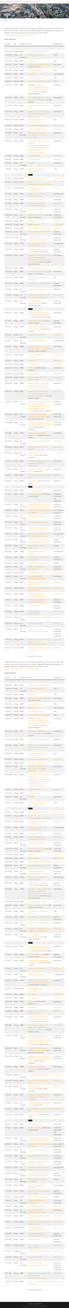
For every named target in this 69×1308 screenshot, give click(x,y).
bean (55, 268)
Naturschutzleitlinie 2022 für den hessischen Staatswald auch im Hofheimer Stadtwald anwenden (38, 385)
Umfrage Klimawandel (35, 77)
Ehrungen (31, 163)
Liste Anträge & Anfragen (36, 209)
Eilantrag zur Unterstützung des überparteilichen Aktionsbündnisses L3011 (39, 315)
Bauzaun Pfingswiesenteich (37, 335)
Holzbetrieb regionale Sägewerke (38, 51)
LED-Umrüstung (33, 364)
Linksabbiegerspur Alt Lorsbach (38, 522)
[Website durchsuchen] (63, 20)
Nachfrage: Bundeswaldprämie (37, 125)
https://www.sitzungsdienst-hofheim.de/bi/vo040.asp (21, 35)
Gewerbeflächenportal (35, 490)
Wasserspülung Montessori (36, 178)
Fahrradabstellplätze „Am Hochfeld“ (39, 232)
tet (61, 374)
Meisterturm (32, 74)
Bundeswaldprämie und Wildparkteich (40, 228)
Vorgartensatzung (34, 606)
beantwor (57, 374)
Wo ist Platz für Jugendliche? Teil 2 (39, 441)
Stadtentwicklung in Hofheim (37, 268)
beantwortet (58, 125)
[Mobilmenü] (5, 20)
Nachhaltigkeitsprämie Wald (37, 573)
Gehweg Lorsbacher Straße (36, 215)
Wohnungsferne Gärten (35, 199)
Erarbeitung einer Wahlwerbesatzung (40, 283)
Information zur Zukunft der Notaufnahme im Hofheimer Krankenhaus (37, 135)
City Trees (31, 368)
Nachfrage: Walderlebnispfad (37, 129)
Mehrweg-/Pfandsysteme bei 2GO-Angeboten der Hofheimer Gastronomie (39, 463)
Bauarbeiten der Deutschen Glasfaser (40, 617)
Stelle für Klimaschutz (35, 494)
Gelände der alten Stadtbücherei (38, 563)
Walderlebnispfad (33, 224)
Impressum (30, 1303)
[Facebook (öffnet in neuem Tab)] (66, 2)
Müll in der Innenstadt (35, 623)
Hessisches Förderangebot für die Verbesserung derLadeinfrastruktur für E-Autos (38, 642)
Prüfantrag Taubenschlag (36, 341)
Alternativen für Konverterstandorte (39, 64)
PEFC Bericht (32, 360)
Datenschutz (38, 1303)
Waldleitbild (31, 61)
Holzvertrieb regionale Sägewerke (39, 81)
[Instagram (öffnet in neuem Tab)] (68, 2)
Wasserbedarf (32, 374)
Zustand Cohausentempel (36, 55)
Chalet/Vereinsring (34, 156)
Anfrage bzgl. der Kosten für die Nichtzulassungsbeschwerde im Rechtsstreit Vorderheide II (38, 394)
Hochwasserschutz (34, 159)
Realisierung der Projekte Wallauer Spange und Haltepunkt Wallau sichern (39, 114)
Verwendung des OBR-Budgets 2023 (40, 289)
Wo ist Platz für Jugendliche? (37, 516)
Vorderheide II (32, 481)
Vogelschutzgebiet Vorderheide (38, 271)
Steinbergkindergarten (35, 70)
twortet (59, 268)
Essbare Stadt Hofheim (35, 321)
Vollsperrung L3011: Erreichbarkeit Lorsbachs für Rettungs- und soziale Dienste (39, 425)
